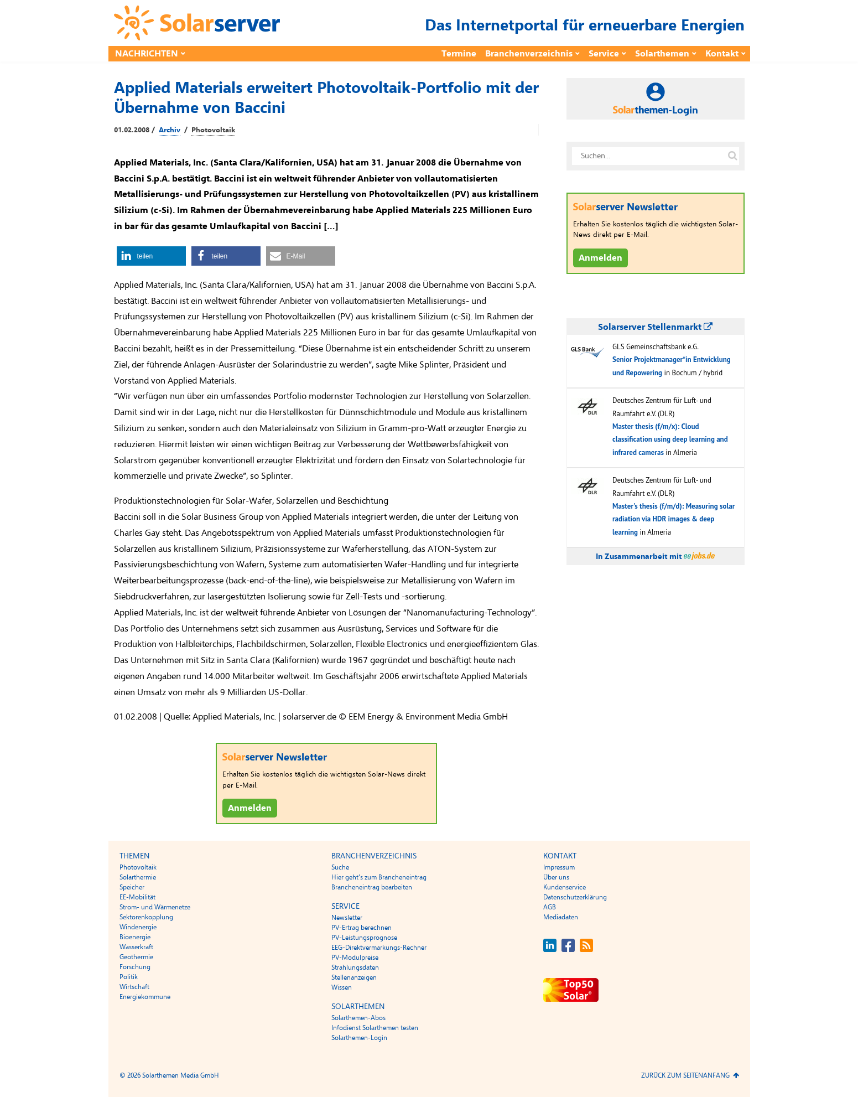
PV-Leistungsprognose (364, 937)
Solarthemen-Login (359, 1037)
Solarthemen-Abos (358, 1017)
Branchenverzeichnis (529, 54)
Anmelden (250, 808)
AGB (549, 907)
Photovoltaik (213, 130)
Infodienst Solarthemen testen (374, 1027)
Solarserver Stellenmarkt (655, 327)
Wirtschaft (134, 986)
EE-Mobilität (137, 897)
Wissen (341, 987)
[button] (151, 256)
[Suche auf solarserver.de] (733, 156)
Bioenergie (134, 937)
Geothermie (136, 957)
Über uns (556, 877)
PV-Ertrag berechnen (361, 927)
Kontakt (722, 54)
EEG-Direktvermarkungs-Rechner (379, 947)
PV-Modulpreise (354, 957)
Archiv (169, 130)
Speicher (131, 887)
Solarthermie (137, 877)
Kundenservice (564, 887)
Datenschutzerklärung (575, 897)
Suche (340, 867)
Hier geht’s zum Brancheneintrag (379, 877)
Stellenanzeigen (354, 977)
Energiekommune (144, 996)
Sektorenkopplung (146, 917)
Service (604, 54)
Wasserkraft (136, 947)
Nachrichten (146, 54)
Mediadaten (560, 917)
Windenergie (138, 927)
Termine (458, 54)
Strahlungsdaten (355, 967)
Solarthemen (662, 54)
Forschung (134, 967)
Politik (128, 976)
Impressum (559, 867)
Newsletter (346, 917)
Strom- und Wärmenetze (154, 907)
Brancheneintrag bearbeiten (371, 887)
